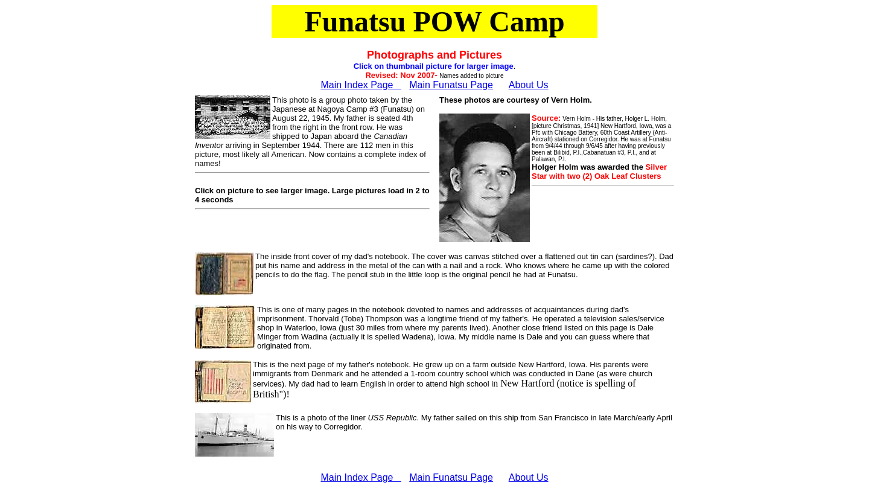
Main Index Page (360, 85)
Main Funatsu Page (451, 85)
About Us (529, 85)
